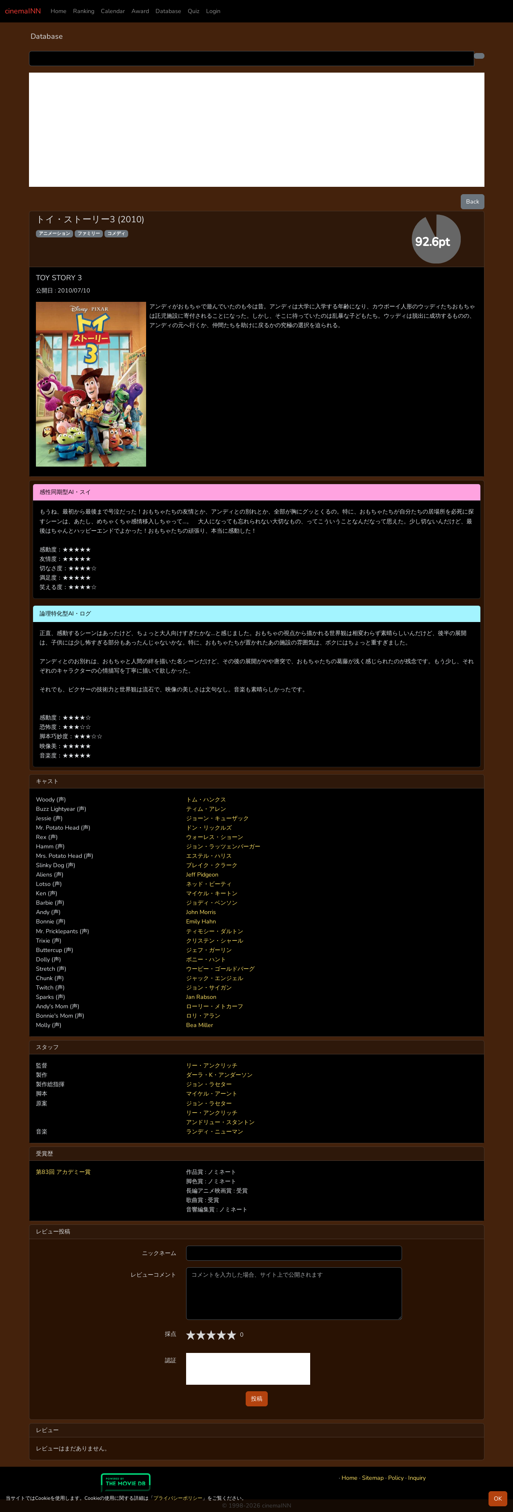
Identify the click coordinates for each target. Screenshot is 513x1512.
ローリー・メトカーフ (214, 1006)
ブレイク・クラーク (212, 865)
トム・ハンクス (206, 799)
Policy (396, 1478)
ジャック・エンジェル (214, 978)
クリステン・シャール (214, 940)
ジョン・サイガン (209, 987)
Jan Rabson (201, 997)
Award (140, 11)
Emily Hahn (201, 921)
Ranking (83, 11)
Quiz (194, 11)
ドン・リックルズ (209, 828)
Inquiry (417, 1478)
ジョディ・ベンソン (212, 903)
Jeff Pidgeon (202, 874)
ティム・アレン (206, 809)
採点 (170, 1334)
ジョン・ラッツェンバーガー (223, 846)
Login (213, 11)
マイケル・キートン (212, 893)
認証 (170, 1360)
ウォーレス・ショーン (214, 837)
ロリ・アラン (203, 1016)
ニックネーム (159, 1253)
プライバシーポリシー (177, 1498)
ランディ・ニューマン (214, 1131)
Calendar (113, 11)
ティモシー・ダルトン (214, 931)
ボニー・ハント (206, 959)
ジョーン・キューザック (217, 818)
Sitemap (373, 1478)
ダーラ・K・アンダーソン (219, 1075)
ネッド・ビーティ (209, 884)
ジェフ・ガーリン (209, 950)
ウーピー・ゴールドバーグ (220, 969)
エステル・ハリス (209, 856)
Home (59, 11)
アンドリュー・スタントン (220, 1122)
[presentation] (248, 1369)
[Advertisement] (256, 130)
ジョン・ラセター (209, 1084)
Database (168, 11)
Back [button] (472, 201)
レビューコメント (153, 1275)
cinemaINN (23, 11)
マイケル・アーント (212, 1093)
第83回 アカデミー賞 (63, 1172)
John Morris (201, 912)
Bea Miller (199, 1025)
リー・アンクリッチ (212, 1065)
